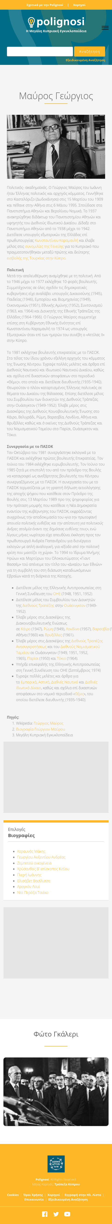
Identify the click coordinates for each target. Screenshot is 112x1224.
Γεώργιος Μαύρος (48, 723)
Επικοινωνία (34, 1199)
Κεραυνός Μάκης (31, 851)
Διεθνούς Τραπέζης (38, 605)
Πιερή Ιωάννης (29, 874)
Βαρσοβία (100, 628)
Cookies (13, 1195)
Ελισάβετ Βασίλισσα (33, 880)
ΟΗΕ (57, 593)
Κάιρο (26, 628)
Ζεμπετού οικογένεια (34, 863)
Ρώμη (48, 628)
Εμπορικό (29, 682)
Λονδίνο (72, 628)
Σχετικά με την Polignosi (45, 5)
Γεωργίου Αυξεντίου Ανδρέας (41, 857)
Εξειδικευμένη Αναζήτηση (85, 60)
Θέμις (79, 693)
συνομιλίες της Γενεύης (44, 246)
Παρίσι (32, 658)
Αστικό (43, 682)
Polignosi (42, 1179)
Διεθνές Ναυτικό (64, 682)
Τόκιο (61, 658)
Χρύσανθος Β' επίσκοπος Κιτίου (43, 868)
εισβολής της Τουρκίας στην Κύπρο (36, 258)
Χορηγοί (79, 5)
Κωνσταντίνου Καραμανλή (56, 240)
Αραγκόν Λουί (28, 886)
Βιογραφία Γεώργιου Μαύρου (40, 729)
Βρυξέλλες (53, 634)
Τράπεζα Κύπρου (67, 1184)
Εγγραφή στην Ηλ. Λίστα (83, 1195)
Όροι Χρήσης (33, 1195)
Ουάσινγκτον (75, 605)
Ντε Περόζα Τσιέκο (32, 892)
